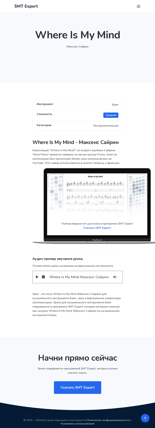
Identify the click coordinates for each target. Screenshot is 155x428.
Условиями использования (77, 423)
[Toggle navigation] (138, 6)
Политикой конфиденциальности (108, 420)
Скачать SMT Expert (97, 228)
